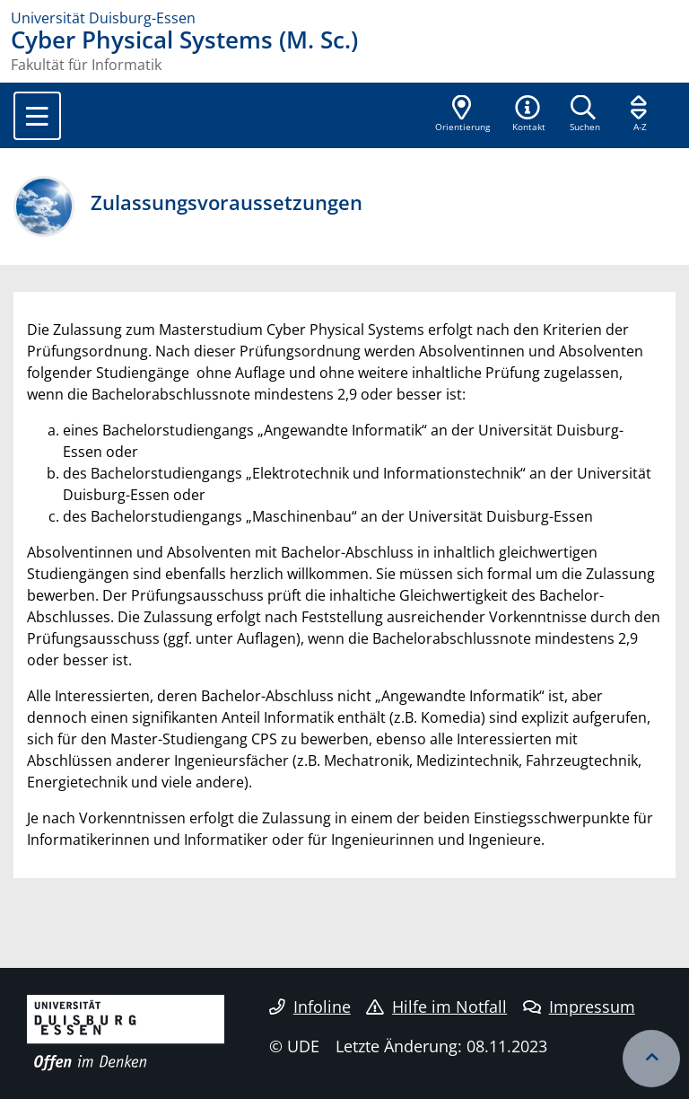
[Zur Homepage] (344, 18)
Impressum (579, 1006)
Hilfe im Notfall (436, 1006)
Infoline (310, 1006)
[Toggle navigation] (37, 116)
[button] (528, 115)
